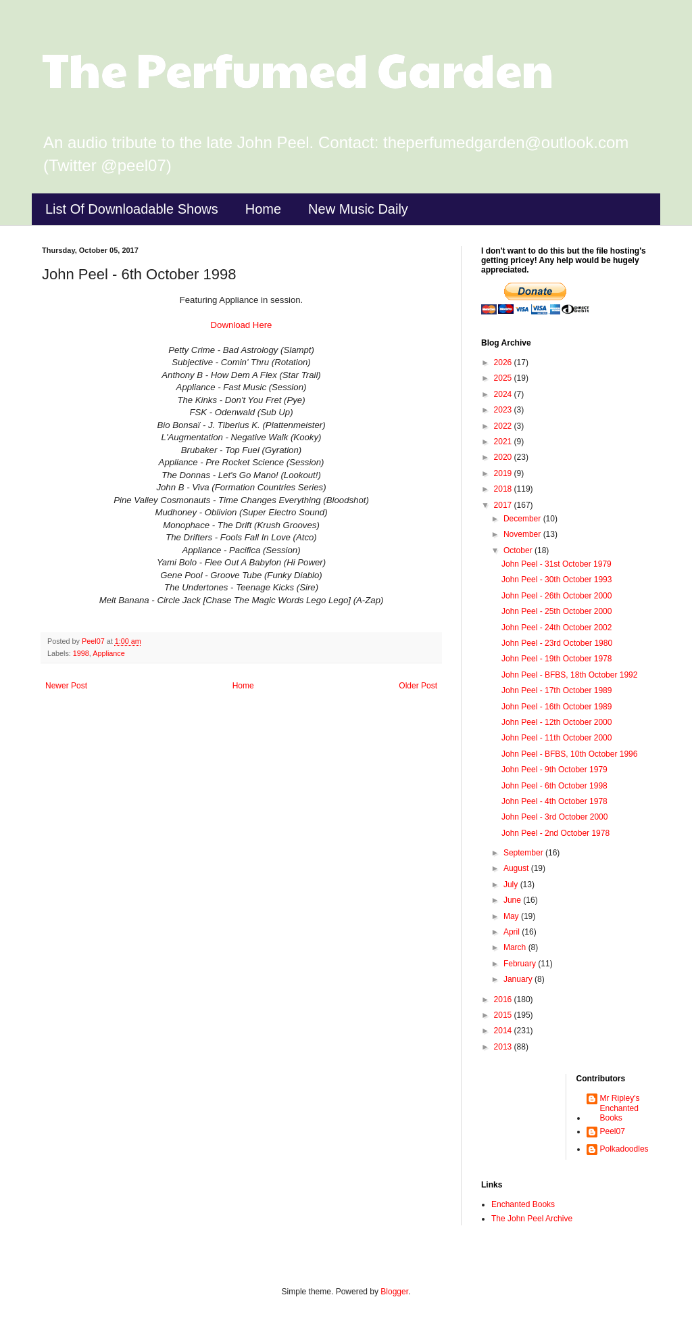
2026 (504, 362)
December (523, 518)
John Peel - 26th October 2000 (556, 596)
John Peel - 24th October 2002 (556, 627)
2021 (504, 441)
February (520, 963)
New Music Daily (358, 209)
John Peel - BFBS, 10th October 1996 (569, 754)
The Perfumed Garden (297, 68)
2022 (504, 426)
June (513, 900)
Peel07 (612, 1131)
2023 (504, 410)
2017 (504, 505)
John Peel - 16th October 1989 (556, 706)
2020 (504, 457)
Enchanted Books (523, 1204)
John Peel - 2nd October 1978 (555, 833)
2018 (504, 489)
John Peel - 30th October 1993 (556, 579)
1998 (81, 653)
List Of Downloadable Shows (131, 209)
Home (263, 209)
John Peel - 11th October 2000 (556, 738)
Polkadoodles (624, 1149)
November (523, 534)
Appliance (108, 653)
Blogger (394, 1291)
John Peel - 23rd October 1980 (556, 643)
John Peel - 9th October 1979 (554, 769)
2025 (504, 378)
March (515, 947)
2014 (504, 1030)
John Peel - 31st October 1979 (556, 564)
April (512, 932)
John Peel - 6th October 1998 (554, 786)
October (519, 550)
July (511, 884)
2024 (504, 394)
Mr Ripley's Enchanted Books (620, 1108)
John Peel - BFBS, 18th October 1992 (569, 675)
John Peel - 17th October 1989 (556, 690)
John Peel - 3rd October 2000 (554, 817)
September (524, 852)
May (512, 916)
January (519, 979)
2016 (504, 999)
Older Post (418, 685)
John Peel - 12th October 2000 (556, 722)
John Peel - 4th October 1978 (554, 801)
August (517, 868)
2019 (504, 473)
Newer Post (66, 685)
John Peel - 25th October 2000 (556, 611)
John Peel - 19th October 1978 (556, 658)
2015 (504, 1015)
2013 (504, 1047)
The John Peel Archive (531, 1218)
